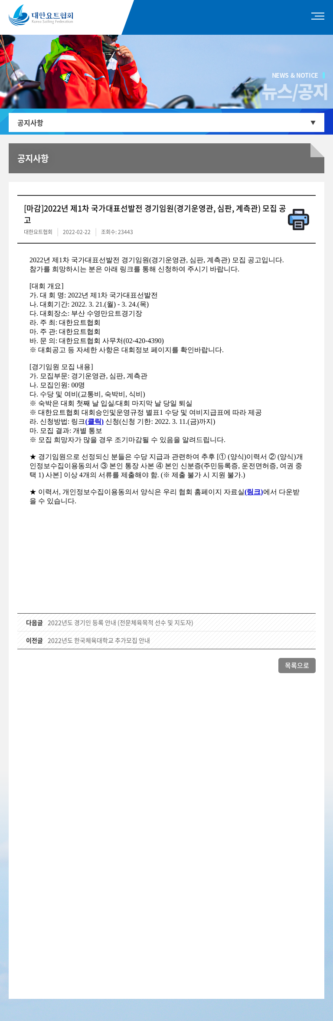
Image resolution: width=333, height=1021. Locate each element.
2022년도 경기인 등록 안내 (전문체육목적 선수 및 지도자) (120, 622)
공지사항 (30, 122)
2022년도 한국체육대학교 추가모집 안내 (99, 640)
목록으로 (297, 665)
